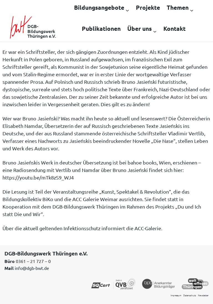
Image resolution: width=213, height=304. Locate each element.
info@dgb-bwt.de (32, 268)
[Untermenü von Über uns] (154, 31)
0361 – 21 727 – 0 (33, 261)
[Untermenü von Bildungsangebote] (127, 10)
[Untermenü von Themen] (191, 10)
